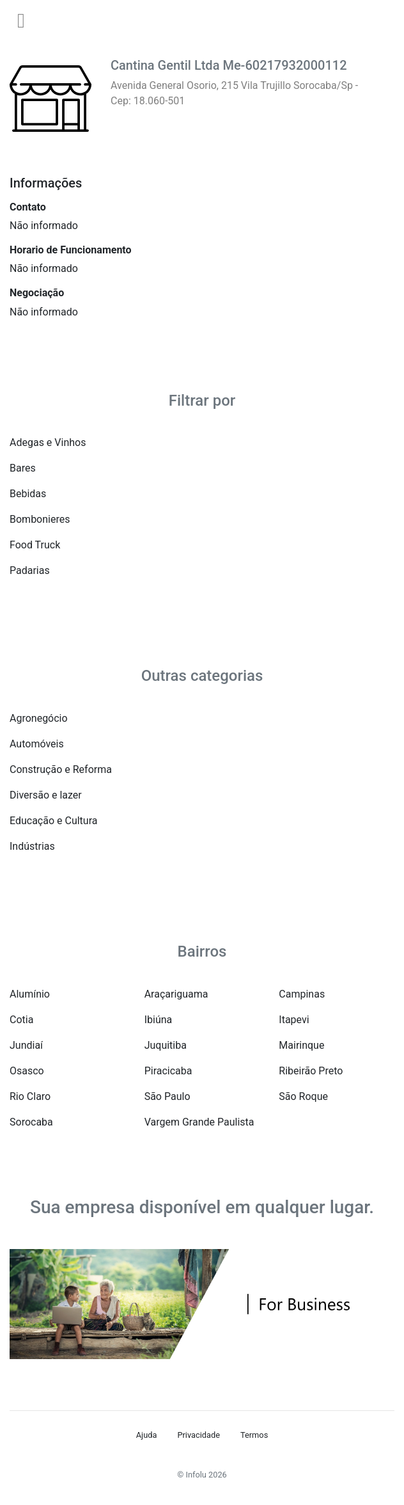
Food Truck (35, 545)
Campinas (302, 994)
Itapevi (294, 1020)
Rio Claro (30, 1096)
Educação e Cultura (53, 821)
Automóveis (37, 744)
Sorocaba (31, 1122)
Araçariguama (176, 994)
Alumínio (30, 994)
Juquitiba (165, 1045)
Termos (254, 1435)
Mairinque (301, 1045)
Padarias (30, 570)
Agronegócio (39, 718)
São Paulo (167, 1096)
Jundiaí (26, 1045)
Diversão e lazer (46, 795)
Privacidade (198, 1435)
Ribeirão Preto (311, 1071)
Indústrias (32, 846)
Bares (23, 468)
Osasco (27, 1071)
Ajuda (146, 1435)
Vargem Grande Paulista (199, 1122)
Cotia (21, 1020)
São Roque (303, 1096)
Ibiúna (158, 1020)
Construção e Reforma (61, 769)
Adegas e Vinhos (48, 442)
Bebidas (28, 494)
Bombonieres (40, 519)
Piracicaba (168, 1071)
